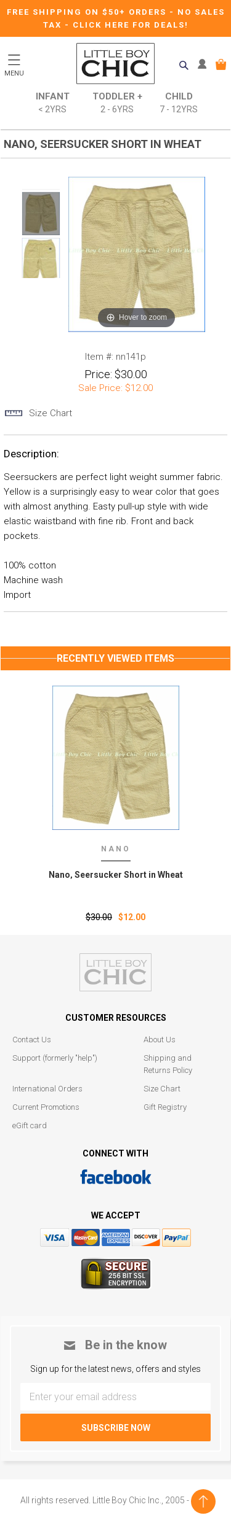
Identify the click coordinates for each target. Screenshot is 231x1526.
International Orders (47, 1088)
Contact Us (31, 1039)
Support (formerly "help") (54, 1058)
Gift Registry (165, 1107)
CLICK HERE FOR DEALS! (130, 24)
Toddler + (117, 103)
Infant (53, 103)
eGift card (29, 1125)
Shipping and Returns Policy (168, 1064)
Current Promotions (45, 1107)
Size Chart (162, 1088)
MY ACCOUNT (205, 64)
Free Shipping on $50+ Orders (88, 12)
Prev (41, 182)
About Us (160, 1039)
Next (41, 285)
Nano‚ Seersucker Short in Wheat (116, 875)
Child (179, 103)
